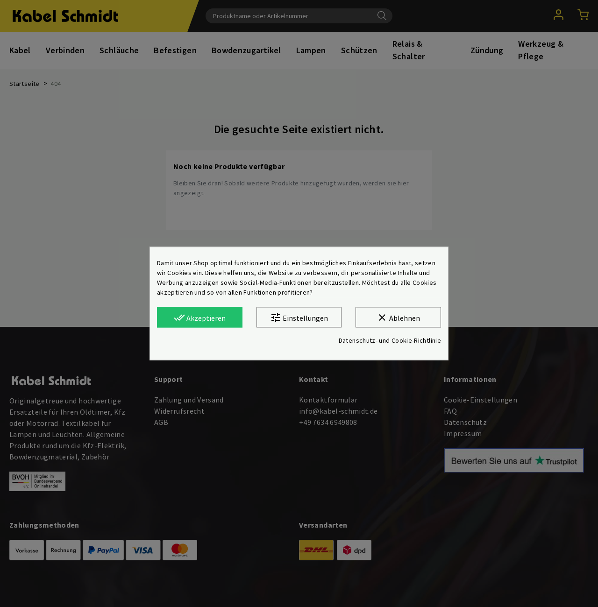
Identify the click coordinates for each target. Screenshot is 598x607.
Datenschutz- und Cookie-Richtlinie (390, 341)
